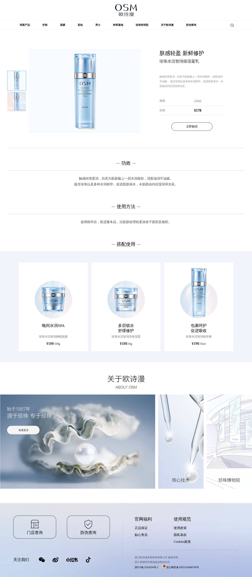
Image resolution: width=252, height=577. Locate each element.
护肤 (45, 25)
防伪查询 (191, 25)
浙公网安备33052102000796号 (181, 567)
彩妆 (80, 25)
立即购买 (192, 126)
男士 (97, 25)
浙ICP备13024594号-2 (146, 567)
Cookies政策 (182, 541)
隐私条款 (180, 535)
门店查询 (35, 532)
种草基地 (118, 25)
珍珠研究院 (142, 25)
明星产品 (25, 25)
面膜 (62, 25)
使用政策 (180, 528)
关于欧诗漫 (167, 25)
